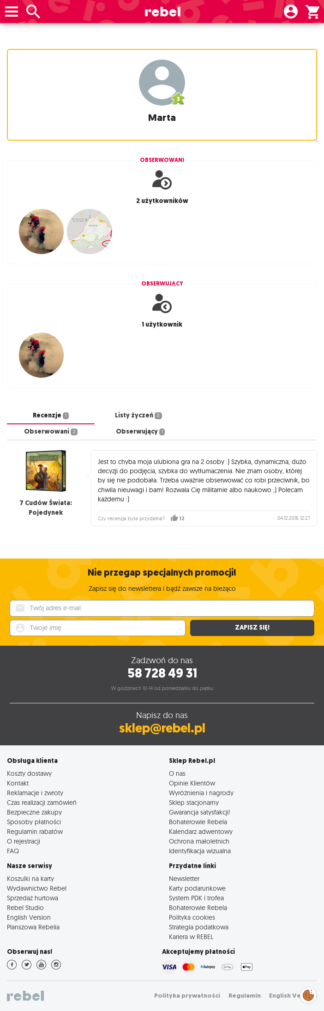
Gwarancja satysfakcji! (199, 812)
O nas (177, 773)
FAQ (13, 851)
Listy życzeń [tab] (138, 415)
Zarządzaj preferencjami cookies (308, 994)
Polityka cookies (192, 917)
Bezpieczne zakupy (34, 812)
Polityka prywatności (187, 995)
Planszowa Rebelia (33, 927)
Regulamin (244, 995)
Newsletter (184, 878)
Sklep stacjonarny (194, 802)
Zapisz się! (252, 627)
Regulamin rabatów (35, 831)
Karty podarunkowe (197, 888)
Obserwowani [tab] (51, 431)
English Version (29, 917)
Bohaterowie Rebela (198, 822)
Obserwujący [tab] (140, 431)
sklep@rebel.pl (162, 728)
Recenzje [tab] (51, 415)
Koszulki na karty (30, 878)
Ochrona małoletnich (199, 841)
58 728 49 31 (162, 673)
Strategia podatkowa (198, 927)
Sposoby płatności (34, 822)
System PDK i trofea (196, 898)
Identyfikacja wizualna (200, 851)
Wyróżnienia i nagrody (201, 793)
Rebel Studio (25, 907)
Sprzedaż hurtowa (32, 898)
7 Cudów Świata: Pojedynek (45, 508)
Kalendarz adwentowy (201, 831)
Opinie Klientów (192, 783)
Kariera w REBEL (191, 936)
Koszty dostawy (29, 773)
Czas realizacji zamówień (42, 802)
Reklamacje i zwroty (35, 793)
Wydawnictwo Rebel (36, 888)
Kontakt (18, 783)
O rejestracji (23, 841)
